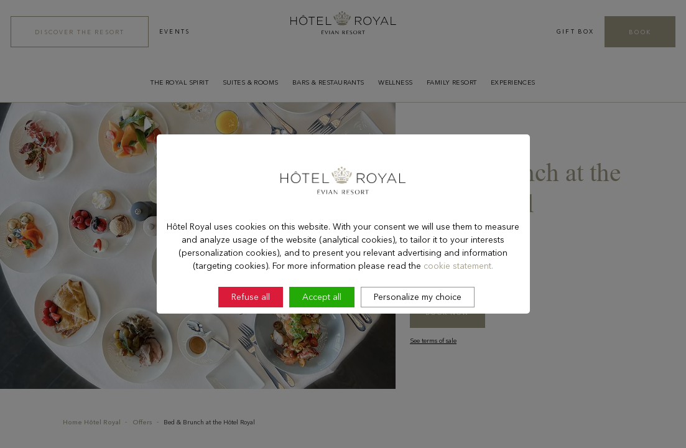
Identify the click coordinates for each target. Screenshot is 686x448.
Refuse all (250, 330)
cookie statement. (458, 298)
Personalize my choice (417, 330)
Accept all (321, 330)
